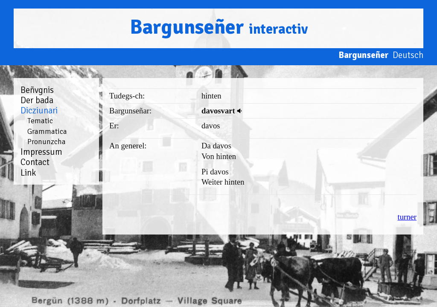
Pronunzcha (46, 141)
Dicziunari (39, 110)
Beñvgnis (37, 90)
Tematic (40, 120)
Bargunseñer (219, 27)
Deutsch (408, 55)
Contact (35, 162)
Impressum (41, 151)
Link (28, 172)
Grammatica (47, 131)
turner (407, 216)
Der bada (36, 100)
